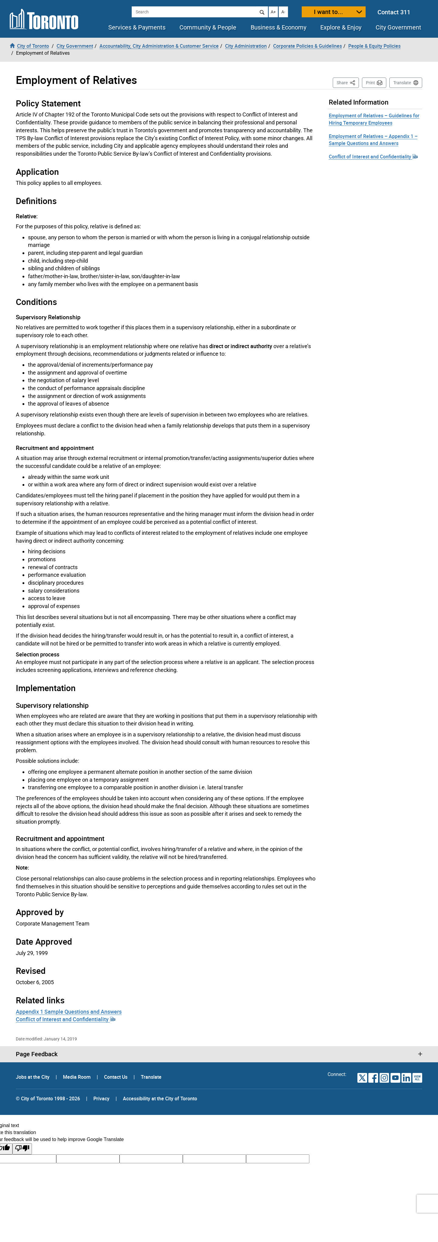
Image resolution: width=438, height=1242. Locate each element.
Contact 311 (393, 12)
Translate (402, 82)
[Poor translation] (22, 1148)
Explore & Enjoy (340, 27)
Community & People (207, 27)
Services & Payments (136, 27)
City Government (398, 27)
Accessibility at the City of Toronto (160, 1098)
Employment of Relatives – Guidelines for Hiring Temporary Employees (374, 119)
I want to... (328, 12)
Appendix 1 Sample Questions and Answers (69, 1011)
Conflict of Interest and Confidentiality (65, 1019)
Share (348, 82)
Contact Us (116, 1077)
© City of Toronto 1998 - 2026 (48, 1098)
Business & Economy (278, 27)
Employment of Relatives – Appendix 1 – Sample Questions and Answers (373, 140)
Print (370, 82)
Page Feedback (36, 1054)
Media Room (77, 1077)
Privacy (101, 1098)
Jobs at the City (33, 1077)
